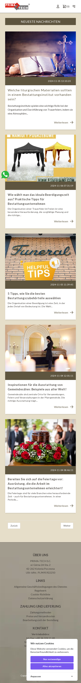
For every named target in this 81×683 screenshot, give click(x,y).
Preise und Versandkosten (40, 616)
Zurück (14, 525)
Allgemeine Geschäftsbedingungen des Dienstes (40, 586)
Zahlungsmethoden (40, 612)
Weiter (67, 525)
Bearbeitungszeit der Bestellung (40, 620)
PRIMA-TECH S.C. (40, 560)
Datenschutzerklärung (40, 598)
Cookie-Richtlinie (40, 594)
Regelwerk (40, 590)
